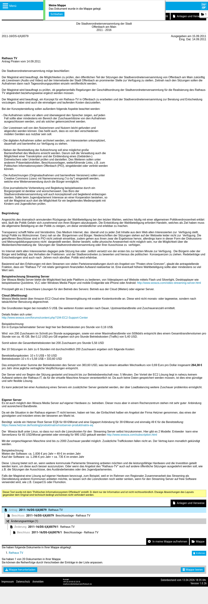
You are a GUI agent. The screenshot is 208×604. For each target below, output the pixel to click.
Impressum (7, 581)
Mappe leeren (193, 569)
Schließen (57, 13)
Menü (12, 6)
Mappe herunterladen (20, 569)
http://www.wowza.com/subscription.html (132, 434)
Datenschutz (23, 581)
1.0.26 (203, 583)
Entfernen (199, 553)
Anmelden (38, 581)
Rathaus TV (16, 552)
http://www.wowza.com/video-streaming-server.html (169, 282)
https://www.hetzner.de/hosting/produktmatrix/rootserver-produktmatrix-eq (47, 425)
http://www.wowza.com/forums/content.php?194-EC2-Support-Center (45, 317)
